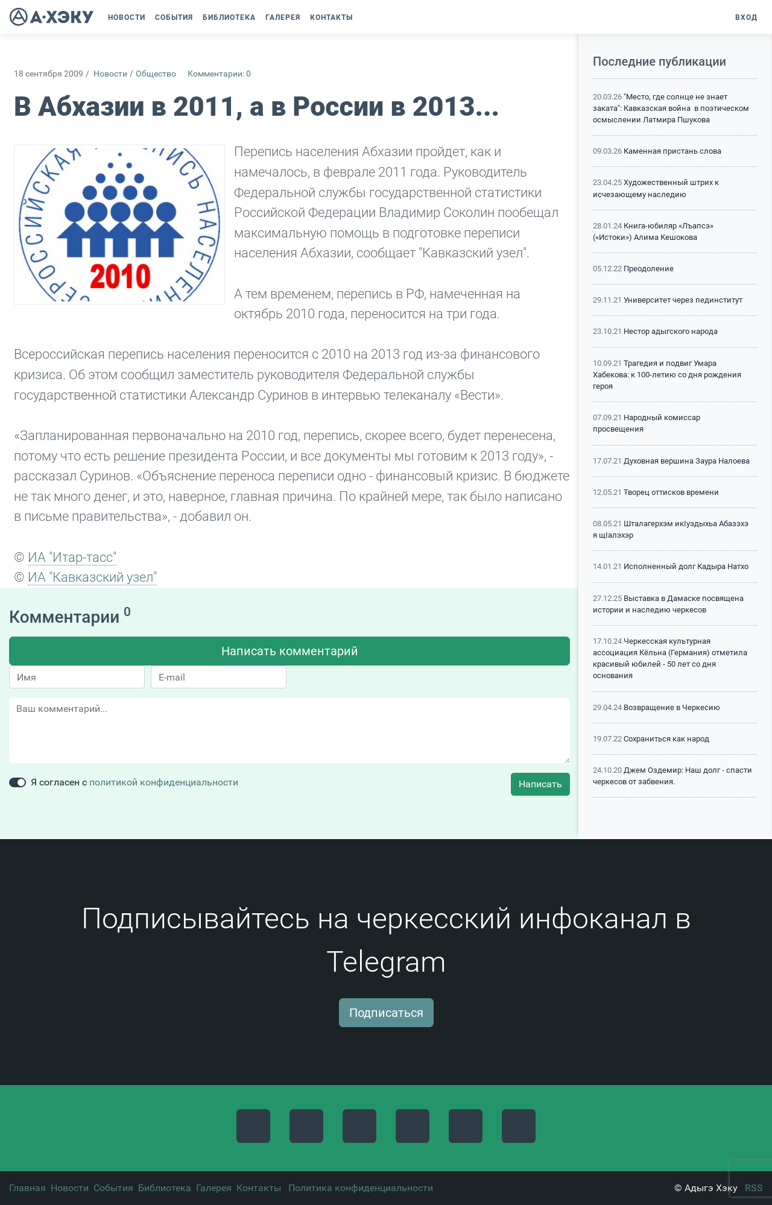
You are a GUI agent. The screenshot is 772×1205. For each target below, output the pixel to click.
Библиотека (164, 1188)
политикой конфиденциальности (163, 782)
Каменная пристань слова (672, 151)
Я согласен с (134, 782)
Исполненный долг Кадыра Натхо (686, 566)
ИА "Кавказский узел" (92, 577)
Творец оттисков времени (671, 492)
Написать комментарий (289, 651)
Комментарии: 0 (219, 74)
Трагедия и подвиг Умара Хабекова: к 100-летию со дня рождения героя (667, 375)
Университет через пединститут (683, 299)
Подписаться (386, 1012)
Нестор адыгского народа (671, 331)
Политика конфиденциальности (360, 1188)
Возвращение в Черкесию (672, 707)
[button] (364, 17)
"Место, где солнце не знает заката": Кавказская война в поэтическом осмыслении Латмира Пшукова (671, 108)
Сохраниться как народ (666, 738)
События (113, 1188)
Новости (110, 74)
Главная (27, 1188)
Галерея (214, 1188)
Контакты (258, 1188)
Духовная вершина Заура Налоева (687, 460)
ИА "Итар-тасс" (72, 557)
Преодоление (649, 268)
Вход (746, 17)
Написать (540, 784)
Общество (156, 74)
